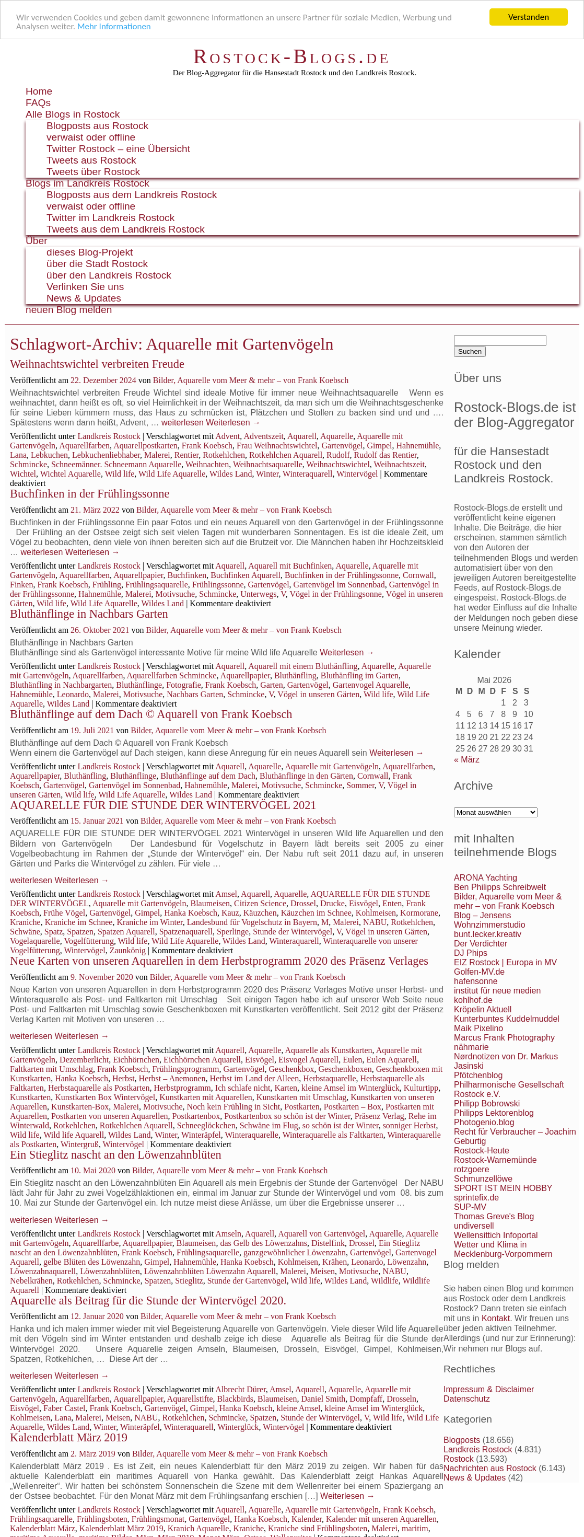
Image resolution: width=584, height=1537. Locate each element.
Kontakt (496, 1318)
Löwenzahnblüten (110, 1271)
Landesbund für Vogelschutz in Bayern (252, 922)
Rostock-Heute (481, 1150)
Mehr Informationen (114, 25)
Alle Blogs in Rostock (73, 114)
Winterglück (238, 1427)
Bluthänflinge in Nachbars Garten (89, 613)
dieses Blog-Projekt (89, 252)
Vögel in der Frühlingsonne (336, 594)
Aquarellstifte (190, 1398)
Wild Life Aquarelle (171, 473)
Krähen (334, 1261)
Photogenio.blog (484, 1122)
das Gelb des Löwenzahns (263, 1243)
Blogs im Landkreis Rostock (87, 183)
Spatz (53, 931)
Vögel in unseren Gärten (318, 694)
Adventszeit (263, 436)
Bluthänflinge (139, 684)
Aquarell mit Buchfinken (290, 565)
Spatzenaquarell (186, 931)
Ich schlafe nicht (243, 1087)
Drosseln (401, 1398)
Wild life (120, 473)
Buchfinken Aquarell (246, 575)
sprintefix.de (476, 1197)
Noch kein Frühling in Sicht (234, 1106)
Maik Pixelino (478, 1028)
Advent (227, 436)
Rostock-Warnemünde (495, 1159)
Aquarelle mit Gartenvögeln (332, 766)
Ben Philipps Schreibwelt (500, 887)
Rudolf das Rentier (385, 454)
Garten (271, 684)
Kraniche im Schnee (79, 922)
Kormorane (419, 912)
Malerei (157, 454)
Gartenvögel (342, 445)
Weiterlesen (233, 422)
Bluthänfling (295, 675)
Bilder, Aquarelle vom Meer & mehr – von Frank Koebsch (250, 380)
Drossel (303, 903)
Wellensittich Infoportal (496, 1235)
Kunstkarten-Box (80, 1106)
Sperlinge (233, 931)
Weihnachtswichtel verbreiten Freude (97, 364)
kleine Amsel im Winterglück (350, 1087)
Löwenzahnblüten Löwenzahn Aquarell (210, 1271)
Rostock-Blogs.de (292, 56)
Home (39, 91)
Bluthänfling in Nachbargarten (61, 684)
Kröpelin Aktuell (482, 1009)
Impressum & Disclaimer (488, 1389)
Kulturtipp (421, 1087)
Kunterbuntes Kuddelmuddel (506, 1018)
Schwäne (25, 931)
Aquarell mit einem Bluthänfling (302, 666)
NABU (375, 922)
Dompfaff (365, 1398)
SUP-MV (470, 1207)
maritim (415, 1528)
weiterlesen (182, 422)
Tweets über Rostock (93, 171)
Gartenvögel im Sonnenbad (339, 584)
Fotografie (183, 684)
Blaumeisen (210, 903)
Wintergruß (80, 1144)
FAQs (38, 102)
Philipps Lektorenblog (494, 1112)
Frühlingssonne (218, 584)
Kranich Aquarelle (198, 1528)
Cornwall (418, 575)
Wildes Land (230, 473)
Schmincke (28, 464)
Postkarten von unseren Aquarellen (109, 1116)
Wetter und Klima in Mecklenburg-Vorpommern (503, 1249)
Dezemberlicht (84, 1059)
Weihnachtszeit (399, 464)
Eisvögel (363, 903)
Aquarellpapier (138, 575)
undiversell (474, 1225)
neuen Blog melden (69, 309)
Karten (286, 1087)
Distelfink (328, 1243)
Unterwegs (258, 594)
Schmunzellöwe (483, 1178)
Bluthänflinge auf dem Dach (207, 775)
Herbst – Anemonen (172, 1078)
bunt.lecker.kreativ (487, 934)
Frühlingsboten (102, 1519)
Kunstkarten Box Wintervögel (105, 1097)
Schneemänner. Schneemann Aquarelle (116, 464)
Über (37, 240)
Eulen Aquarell (391, 1059)
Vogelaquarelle (35, 941)
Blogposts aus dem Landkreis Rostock (131, 194)
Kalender (306, 1519)
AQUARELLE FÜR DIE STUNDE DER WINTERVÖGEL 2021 (163, 805)
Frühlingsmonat (158, 1519)
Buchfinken (186, 575)
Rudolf (337, 454)
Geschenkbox (291, 1069)
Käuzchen (260, 912)
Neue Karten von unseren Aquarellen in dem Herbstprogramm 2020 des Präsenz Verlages (219, 960)
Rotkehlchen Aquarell (285, 454)
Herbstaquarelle (329, 1078)
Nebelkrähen (31, 1280)
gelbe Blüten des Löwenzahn (91, 1261)
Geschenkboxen (345, 1069)
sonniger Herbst (409, 1125)
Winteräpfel (201, 1134)
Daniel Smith (323, 1398)
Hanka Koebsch (190, 912)
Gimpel (379, 445)
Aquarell (302, 436)
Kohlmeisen (376, 912)
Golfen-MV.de (479, 971)
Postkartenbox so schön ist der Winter (287, 1116)
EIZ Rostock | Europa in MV (505, 962)
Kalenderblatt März (42, 1528)
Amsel (226, 893)
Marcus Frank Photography (504, 1037)
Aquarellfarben (84, 445)
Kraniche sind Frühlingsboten (317, 1528)
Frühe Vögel (64, 912)
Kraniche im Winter (149, 922)
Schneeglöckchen (206, 1125)
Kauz (230, 912)
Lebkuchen (49, 454)
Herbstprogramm (182, 1087)
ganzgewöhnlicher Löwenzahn (294, 1252)
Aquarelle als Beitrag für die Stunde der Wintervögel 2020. (148, 1300)
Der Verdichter (480, 943)
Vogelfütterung (89, 941)
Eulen (352, 1059)
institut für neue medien (497, 990)
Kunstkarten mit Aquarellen (205, 1097)
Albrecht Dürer (240, 1389)
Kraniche (25, 922)
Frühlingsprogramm (185, 1069)
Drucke (332, 903)
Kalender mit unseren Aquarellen (381, 1519)
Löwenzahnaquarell (43, 1271)
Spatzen (80, 931)
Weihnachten (207, 464)
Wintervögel (357, 473)
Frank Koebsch (207, 445)
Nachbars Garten (195, 694)
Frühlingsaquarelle (156, 584)
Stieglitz (189, 1280)
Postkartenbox (196, 1116)
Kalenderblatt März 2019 (68, 1437)
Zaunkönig (128, 950)
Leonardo (73, 694)
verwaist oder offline (90, 137)
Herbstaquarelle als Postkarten (99, 1087)
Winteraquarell (307, 473)
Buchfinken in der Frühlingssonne (89, 493)
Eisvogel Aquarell (308, 1059)
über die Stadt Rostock (97, 263)
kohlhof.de (473, 1000)
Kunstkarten (30, 1097)
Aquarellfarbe (96, 1243)
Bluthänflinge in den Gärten (306, 775)
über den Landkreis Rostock (108, 275)
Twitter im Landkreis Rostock (110, 217)
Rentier (186, 454)
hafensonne (476, 981)
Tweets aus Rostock (91, 160)
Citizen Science (260, 903)
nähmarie (471, 1047)
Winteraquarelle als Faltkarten (333, 1134)
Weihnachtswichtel (338, 464)
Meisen (322, 1271)
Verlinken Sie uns (85, 286)
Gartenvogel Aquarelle (370, 684)
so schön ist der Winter (340, 1125)
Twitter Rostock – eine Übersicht (118, 148)
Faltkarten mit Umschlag (51, 1069)
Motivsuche (175, 594)
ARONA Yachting (485, 877)
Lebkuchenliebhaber (106, 454)
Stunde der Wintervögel (292, 931)
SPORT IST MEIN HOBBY (503, 1188)
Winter (267, 473)
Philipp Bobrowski (487, 1103)
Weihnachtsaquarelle (267, 464)
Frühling (106, 584)
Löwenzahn (407, 1261)
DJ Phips (470, 953)
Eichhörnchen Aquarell (202, 1059)
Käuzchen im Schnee (316, 912)
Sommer (360, 785)
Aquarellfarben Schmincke (172, 675)
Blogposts (461, 1440)
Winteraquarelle (251, 1134)
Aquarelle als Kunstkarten (328, 1050)
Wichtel (23, 473)
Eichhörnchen (136, 1059)
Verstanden (528, 16)
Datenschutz (466, 1398)
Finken (21, 584)
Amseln (228, 1233)
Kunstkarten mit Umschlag (301, 1097)
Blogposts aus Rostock (97, 125)
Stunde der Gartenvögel (247, 1280)
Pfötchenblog (478, 1075)
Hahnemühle (417, 445)
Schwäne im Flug (269, 1125)
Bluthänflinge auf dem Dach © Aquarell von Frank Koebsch (151, 714)
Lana (18, 454)
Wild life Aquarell (73, 1134)
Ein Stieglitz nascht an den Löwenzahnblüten (115, 1154)
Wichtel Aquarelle (70, 473)
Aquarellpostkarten (145, 445)
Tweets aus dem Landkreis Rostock (125, 229)
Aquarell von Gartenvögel (321, 1233)
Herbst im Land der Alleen (254, 1078)
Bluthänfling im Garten (360, 675)
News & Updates (83, 298)
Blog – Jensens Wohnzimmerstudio (489, 920)
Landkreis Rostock (108, 436)
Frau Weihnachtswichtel (277, 445)
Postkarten (302, 1106)
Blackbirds (235, 1398)
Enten (392, 903)
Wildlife (385, 1280)
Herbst (123, 1078)
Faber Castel (64, 1408)
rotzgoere (471, 1169)
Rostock (458, 1458)
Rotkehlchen (224, 454)
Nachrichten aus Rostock (489, 1468)
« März (467, 759)
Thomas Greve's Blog (494, 1216)
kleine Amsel (299, 1408)
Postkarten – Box (352, 1106)
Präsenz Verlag (379, 1116)
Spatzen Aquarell (126, 931)
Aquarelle (336, 436)
